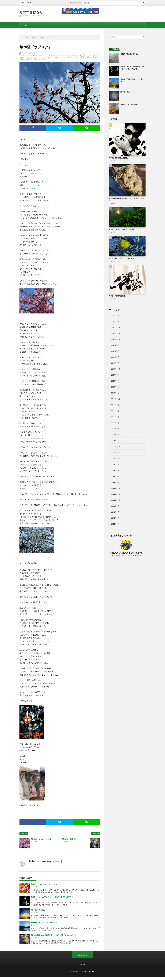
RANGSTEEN (38, 55)
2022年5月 (115, 464)
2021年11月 (115, 494)
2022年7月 (115, 458)
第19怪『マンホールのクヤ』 (43, 839)
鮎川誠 (42, 59)
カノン (91, 55)
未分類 (33, 53)
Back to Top (82, 955)
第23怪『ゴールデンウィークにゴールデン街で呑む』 (53, 897)
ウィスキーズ (84, 55)
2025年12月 (115, 327)
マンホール (44, 57)
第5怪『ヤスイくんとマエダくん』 (45, 884)
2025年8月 (115, 345)
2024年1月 (115, 393)
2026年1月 (115, 321)
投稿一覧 (56, 861)
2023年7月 (115, 417)
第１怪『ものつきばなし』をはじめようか (123, 258)
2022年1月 (115, 482)
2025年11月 (115, 333)
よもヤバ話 (52, 57)
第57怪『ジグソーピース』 (129, 104)
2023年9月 (115, 405)
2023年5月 (115, 423)
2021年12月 (115, 488)
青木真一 (22, 59)
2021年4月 (115, 524)
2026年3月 (115, 315)
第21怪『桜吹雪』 (69, 839)
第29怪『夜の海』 (38, 910)
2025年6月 (115, 357)
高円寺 (28, 59)
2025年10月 (115, 339)
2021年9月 (115, 506)
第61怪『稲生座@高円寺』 (85, 3)
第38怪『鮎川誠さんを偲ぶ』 (119, 158)
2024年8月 (115, 375)
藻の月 (95, 57)
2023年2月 (115, 435)
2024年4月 (115, 387)
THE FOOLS (75, 55)
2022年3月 (115, 476)
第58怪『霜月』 (125, 92)
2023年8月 (115, 411)
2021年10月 (115, 500)
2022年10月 (115, 446)
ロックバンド (75, 57)
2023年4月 (115, 429)
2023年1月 (115, 441)
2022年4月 (115, 470)
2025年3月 (115, 363)
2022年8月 (115, 452)
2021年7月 (115, 512)
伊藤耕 (82, 57)
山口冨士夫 (88, 57)
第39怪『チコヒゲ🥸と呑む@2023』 (46, 922)
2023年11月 (115, 399)
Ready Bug (47, 55)
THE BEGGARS (65, 55)
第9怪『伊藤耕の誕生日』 (117, 296)
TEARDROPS (55, 55)
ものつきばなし (31, 12)
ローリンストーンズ (63, 57)
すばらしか (37, 57)
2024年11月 (115, 369)
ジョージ (30, 57)
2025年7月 (115, 351)
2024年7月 (115, 381)
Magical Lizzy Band (27, 55)
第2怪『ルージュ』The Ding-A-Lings (122, 229)
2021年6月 (115, 518)
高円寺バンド (35, 59)
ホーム (24, 25)
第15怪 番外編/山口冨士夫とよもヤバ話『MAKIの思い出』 (55, 935)
